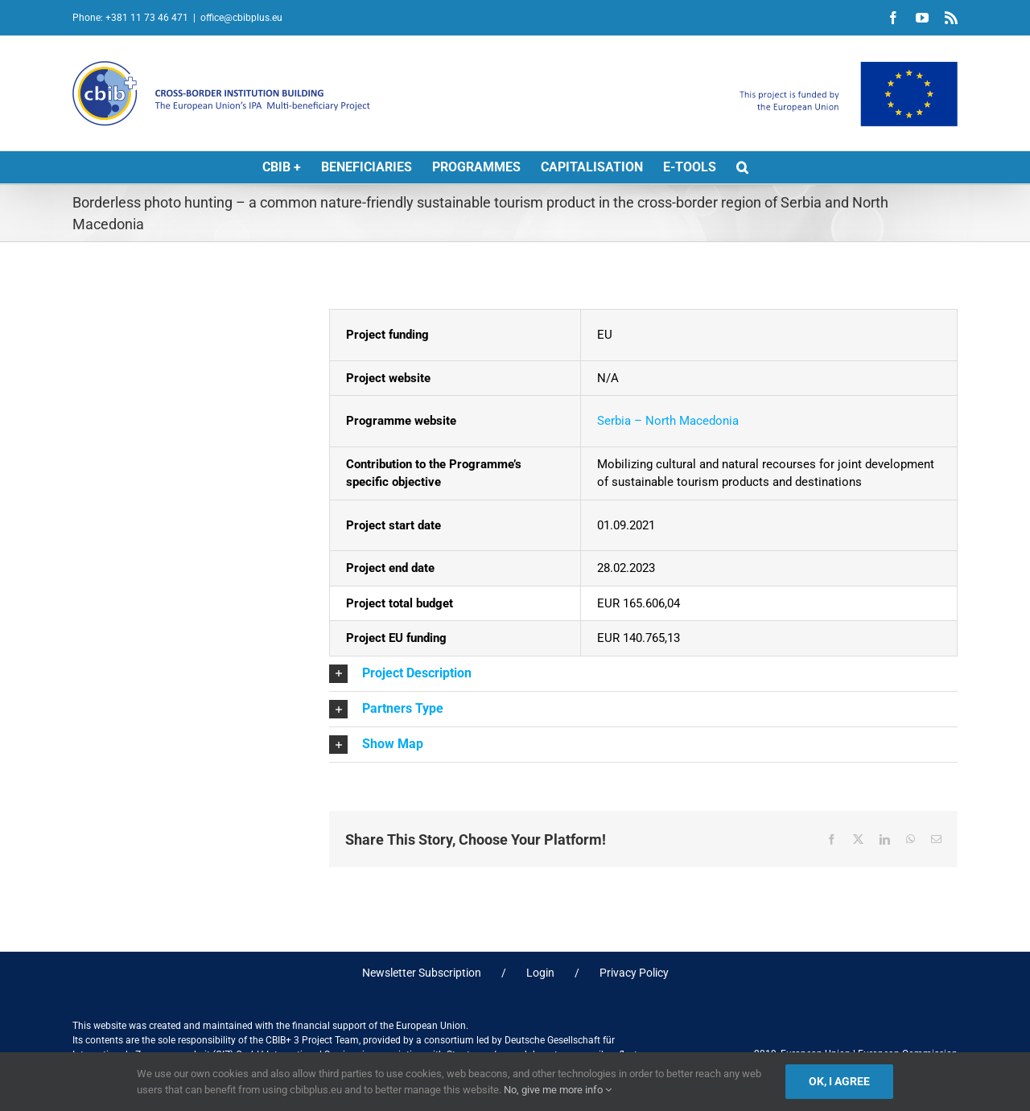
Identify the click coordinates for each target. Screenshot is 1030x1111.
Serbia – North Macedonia (668, 421)
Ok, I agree (839, 1081)
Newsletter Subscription (421, 972)
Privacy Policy (634, 972)
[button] (742, 167)
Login (540, 972)
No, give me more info (558, 1090)
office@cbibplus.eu (241, 17)
